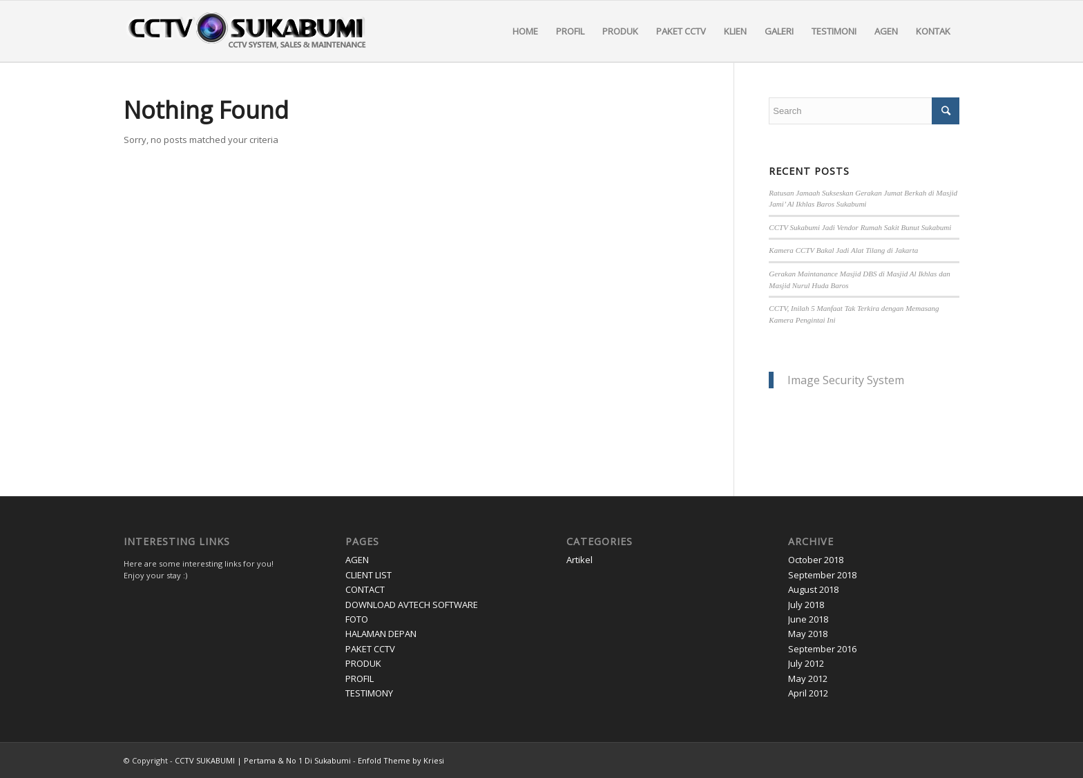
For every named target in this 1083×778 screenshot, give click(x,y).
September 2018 (822, 575)
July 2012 (806, 663)
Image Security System (845, 380)
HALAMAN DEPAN (380, 633)
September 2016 (822, 649)
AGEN (357, 559)
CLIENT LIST (368, 575)
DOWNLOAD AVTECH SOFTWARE (411, 604)
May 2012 (807, 678)
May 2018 (807, 633)
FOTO (356, 619)
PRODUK (363, 663)
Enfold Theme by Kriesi (401, 760)
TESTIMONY (369, 693)
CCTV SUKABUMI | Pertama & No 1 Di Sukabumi (263, 760)
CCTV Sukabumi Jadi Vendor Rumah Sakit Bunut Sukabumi (860, 227)
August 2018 (813, 589)
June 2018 (808, 619)
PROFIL (359, 678)
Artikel (579, 559)
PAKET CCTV (370, 649)
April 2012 (808, 693)
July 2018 (806, 604)
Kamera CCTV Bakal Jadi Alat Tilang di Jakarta (843, 250)
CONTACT (365, 589)
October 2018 (815, 559)
